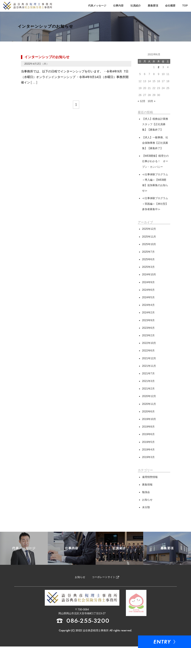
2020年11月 (149, 404)
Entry (175, 641)
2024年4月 (148, 305)
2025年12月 (149, 229)
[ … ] (34, 83)
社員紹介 (137, 5)
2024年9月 (148, 282)
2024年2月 (148, 313)
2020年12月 (149, 396)
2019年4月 (148, 450)
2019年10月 (149, 419)
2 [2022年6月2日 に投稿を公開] (158, 67)
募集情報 (147, 485)
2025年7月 (148, 252)
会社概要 (170, 5)
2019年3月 (148, 457)
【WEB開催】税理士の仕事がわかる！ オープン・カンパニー (155, 162)
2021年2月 (148, 389)
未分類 (146, 507)
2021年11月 (149, 366)
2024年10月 (149, 275)
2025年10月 (149, 244)
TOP (185, 5)
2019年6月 (148, 434)
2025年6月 (148, 260)
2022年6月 (148, 351)
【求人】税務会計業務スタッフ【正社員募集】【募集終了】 (155, 125)
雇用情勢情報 (150, 477)
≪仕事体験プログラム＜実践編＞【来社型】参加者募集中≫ (155, 204)
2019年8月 (148, 427)
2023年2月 (148, 335)
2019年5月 (148, 442)
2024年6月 (148, 290)
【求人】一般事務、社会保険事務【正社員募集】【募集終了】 (155, 143)
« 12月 (142, 101)
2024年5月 (148, 298)
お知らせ (147, 500)
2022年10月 (149, 343)
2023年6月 (148, 328)
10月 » (152, 101)
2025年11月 (149, 237)
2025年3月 (148, 267)
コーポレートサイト (103, 578)
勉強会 (146, 492)
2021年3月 (148, 381)
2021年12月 (149, 358)
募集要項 (154, 5)
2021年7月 (148, 373)
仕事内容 (120, 5)
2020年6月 (148, 411)
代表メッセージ (99, 5)
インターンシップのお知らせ (46, 57)
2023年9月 (148, 320)
